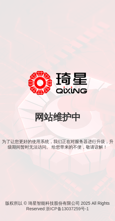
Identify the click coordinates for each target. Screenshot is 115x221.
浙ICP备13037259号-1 (67, 208)
